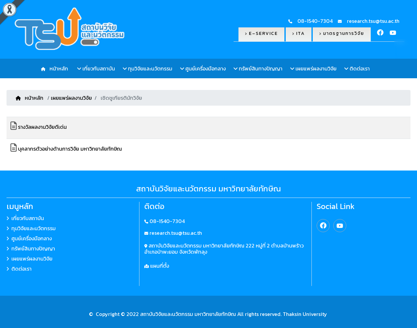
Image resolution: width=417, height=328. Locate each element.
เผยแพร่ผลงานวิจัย (313, 68)
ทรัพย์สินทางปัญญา (258, 68)
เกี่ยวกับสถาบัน (96, 68)
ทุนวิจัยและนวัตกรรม (147, 68)
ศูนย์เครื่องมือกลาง (203, 68)
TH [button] (404, 48)
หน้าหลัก (57, 68)
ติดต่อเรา (357, 68)
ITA (298, 33)
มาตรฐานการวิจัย (341, 33)
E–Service (261, 33)
